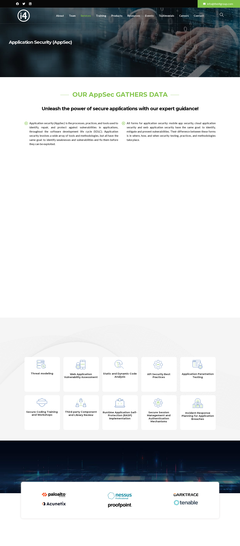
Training (101, 15)
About (60, 15)
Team (72, 15)
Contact (199, 15)
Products (116, 15)
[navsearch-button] (221, 15)
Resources (133, 15)
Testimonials (166, 15)
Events (149, 15)
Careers (184, 15)
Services (86, 15)
